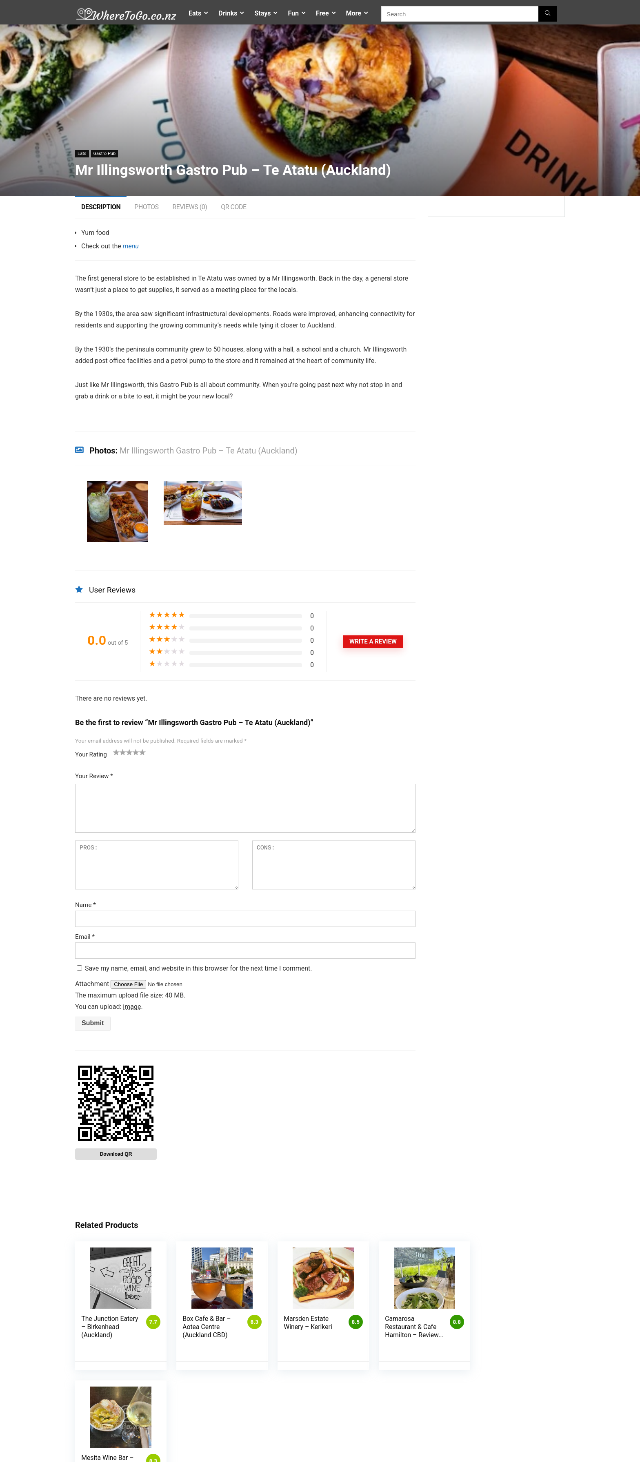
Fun (293, 13)
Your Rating (91, 754)
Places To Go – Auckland (440, 1450)
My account (258, 1456)
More (353, 13)
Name (85, 905)
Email (85, 936)
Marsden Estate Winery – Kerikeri (305, 1323)
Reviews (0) (189, 207)
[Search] (547, 14)
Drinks (227, 13)
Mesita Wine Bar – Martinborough (507, 1323)
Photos (146, 207)
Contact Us (424, 1434)
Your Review (94, 776)
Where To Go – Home (435, 1442)
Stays (262, 13)
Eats (195, 13)
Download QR (116, 1154)
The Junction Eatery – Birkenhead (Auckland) (109, 1327)
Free (322, 13)
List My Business (344, 1433)
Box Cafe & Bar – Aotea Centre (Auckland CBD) (205, 1327)
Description (100, 207)
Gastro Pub (104, 153)
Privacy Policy (260, 1445)
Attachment (93, 984)
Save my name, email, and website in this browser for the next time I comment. (198, 968)
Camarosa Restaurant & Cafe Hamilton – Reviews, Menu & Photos (407, 1335)
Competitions (260, 1433)
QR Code (233, 207)
